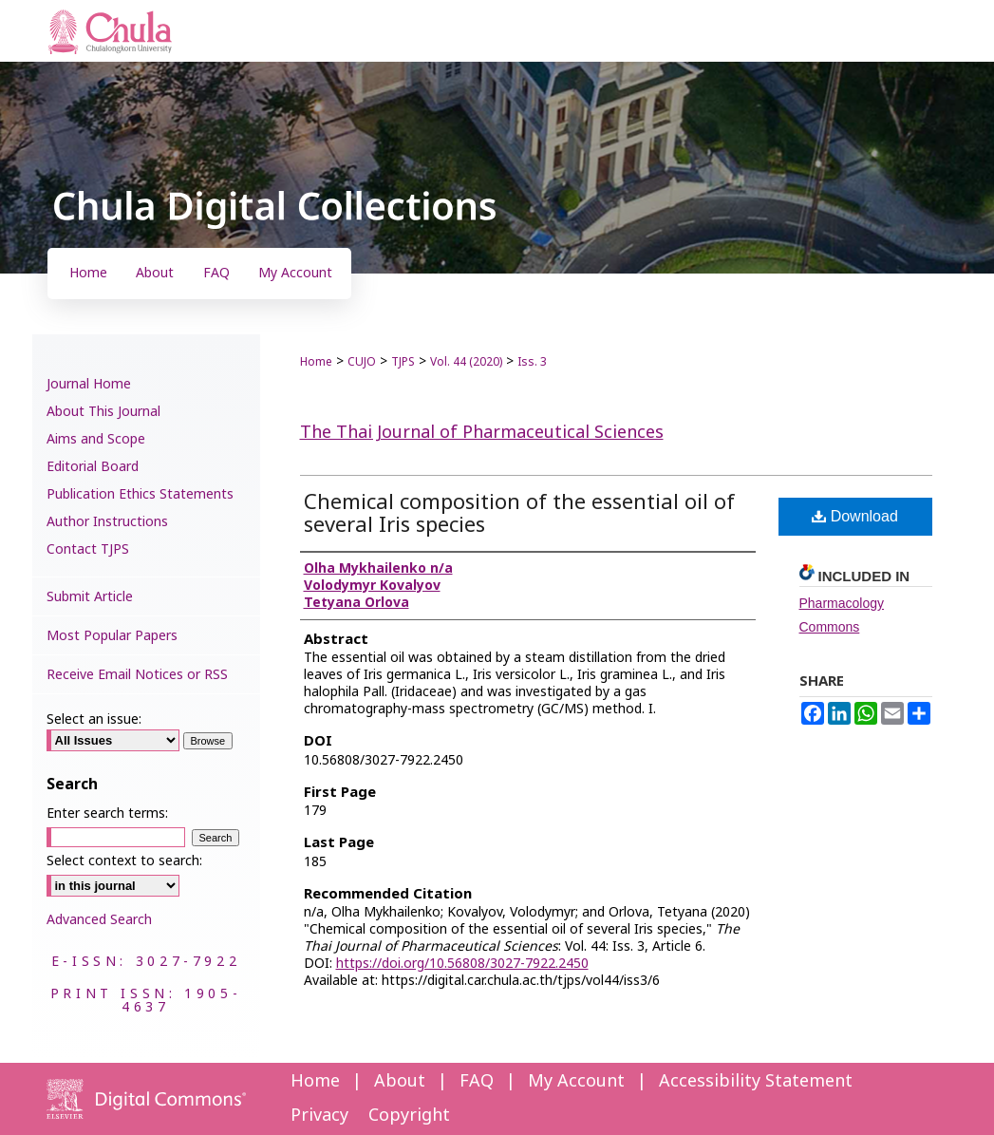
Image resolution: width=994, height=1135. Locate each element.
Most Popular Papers (112, 636)
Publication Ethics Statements (140, 494)
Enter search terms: (107, 813)
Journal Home (89, 384)
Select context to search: (124, 861)
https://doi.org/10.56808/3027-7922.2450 (462, 964)
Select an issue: (94, 719)
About (399, 1081)
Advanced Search (99, 920)
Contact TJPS (88, 549)
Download (855, 516)
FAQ (476, 1081)
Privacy (319, 1115)
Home (316, 361)
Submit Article (90, 597)
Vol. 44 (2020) (466, 361)
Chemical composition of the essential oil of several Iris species (519, 514)
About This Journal (103, 412)
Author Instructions (107, 522)
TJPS (403, 361)
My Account (576, 1081)
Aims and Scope (96, 439)
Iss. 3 (532, 361)
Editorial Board (93, 467)
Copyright (409, 1115)
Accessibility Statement (756, 1081)
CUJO (361, 361)
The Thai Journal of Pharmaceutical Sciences (482, 432)
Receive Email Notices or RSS (137, 675)
